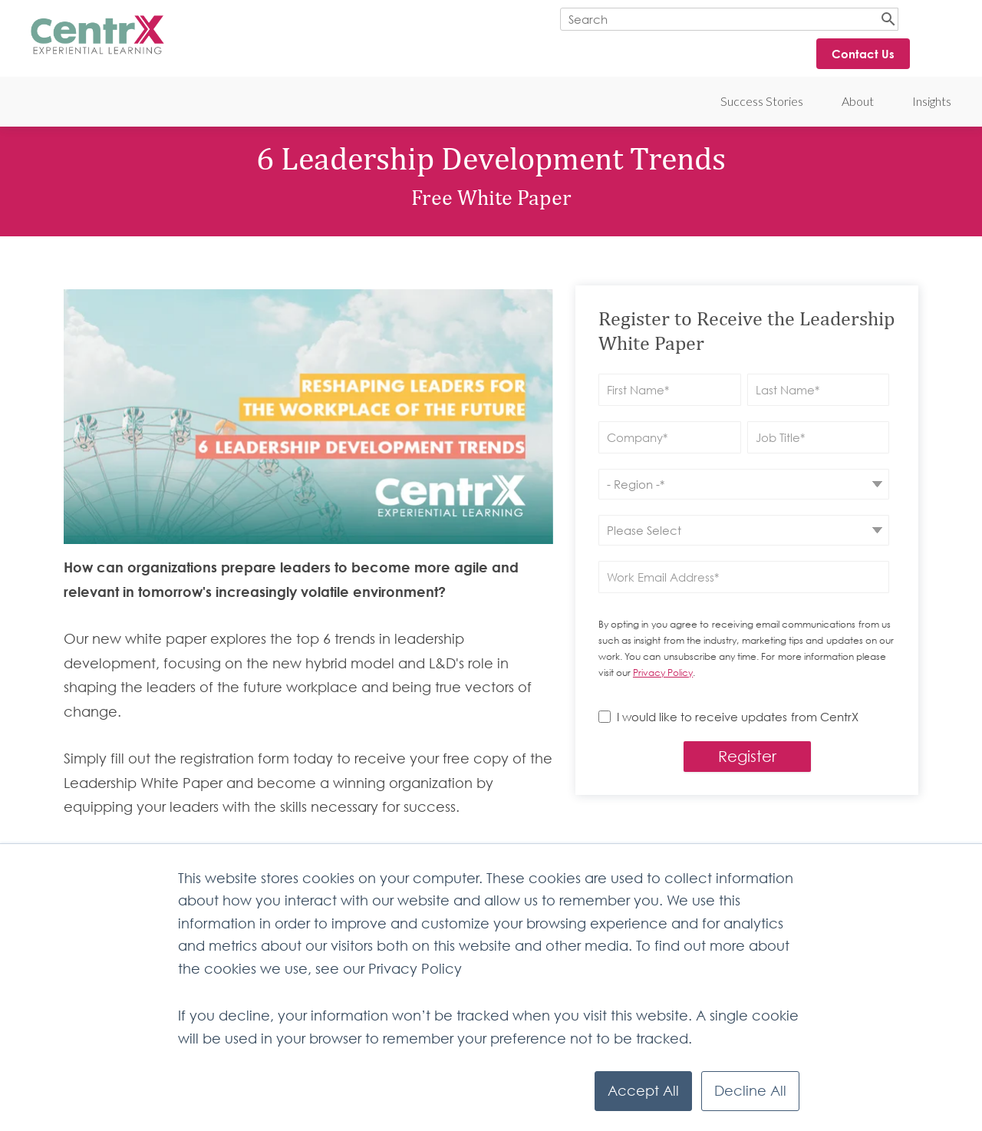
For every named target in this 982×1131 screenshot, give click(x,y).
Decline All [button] (750, 1091)
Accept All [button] (643, 1091)
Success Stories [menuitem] (761, 101)
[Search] (729, 19)
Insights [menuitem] (931, 101)
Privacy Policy (663, 672)
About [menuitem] (858, 101)
